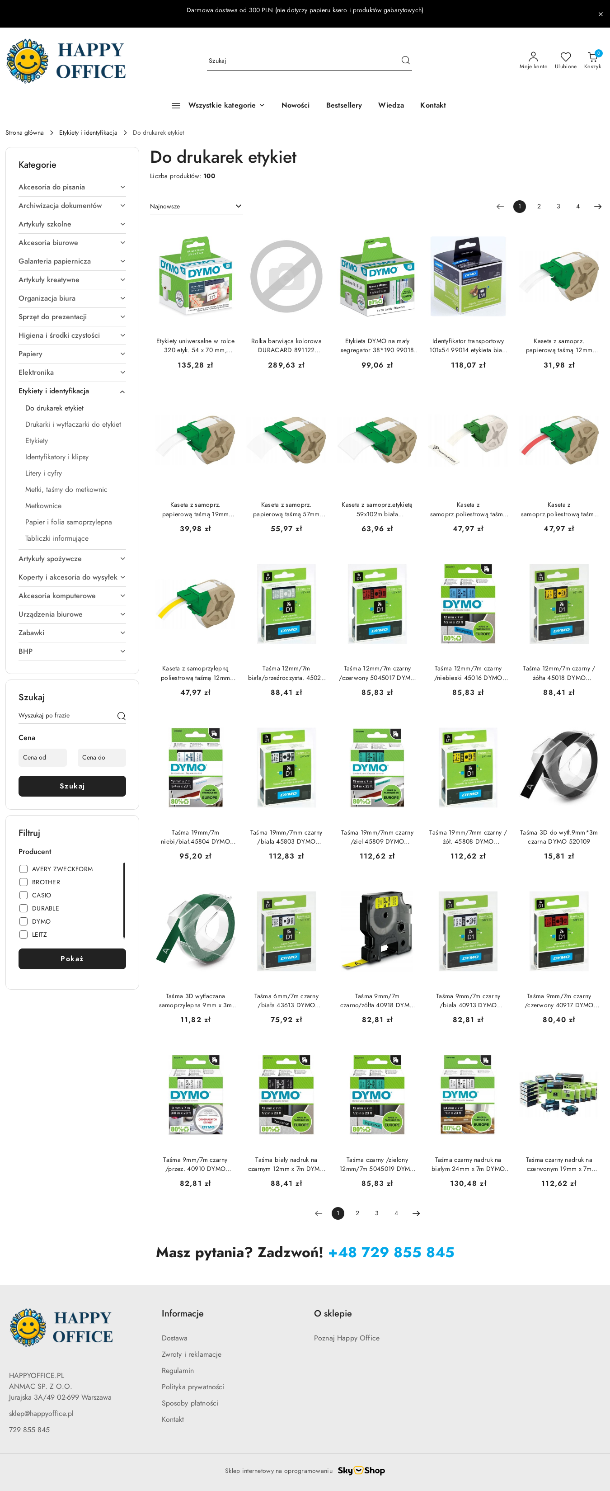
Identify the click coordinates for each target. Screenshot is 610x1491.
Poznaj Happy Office (347, 1338)
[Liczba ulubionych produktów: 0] (566, 61)
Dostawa (175, 1338)
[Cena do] (102, 758)
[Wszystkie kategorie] (214, 105)
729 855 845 (29, 1430)
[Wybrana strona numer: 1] (519, 206)
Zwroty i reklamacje (192, 1354)
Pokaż (72, 959)
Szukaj (72, 786)
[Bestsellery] (344, 105)
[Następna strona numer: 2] (598, 206)
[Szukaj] (121, 717)
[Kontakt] (433, 105)
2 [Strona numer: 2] (539, 206)
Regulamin (178, 1371)
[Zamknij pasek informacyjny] (600, 14)
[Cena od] (43, 758)
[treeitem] (72, 187)
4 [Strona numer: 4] (578, 206)
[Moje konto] (533, 61)
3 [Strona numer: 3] (558, 206)
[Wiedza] (391, 105)
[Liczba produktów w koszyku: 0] (593, 61)
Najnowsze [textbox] (165, 206)
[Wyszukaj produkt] (309, 61)
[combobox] (196, 206)
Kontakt (173, 1420)
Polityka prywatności (193, 1387)
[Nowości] (296, 105)
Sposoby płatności (190, 1403)
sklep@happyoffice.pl (41, 1414)
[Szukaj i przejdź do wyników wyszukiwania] (405, 61)
